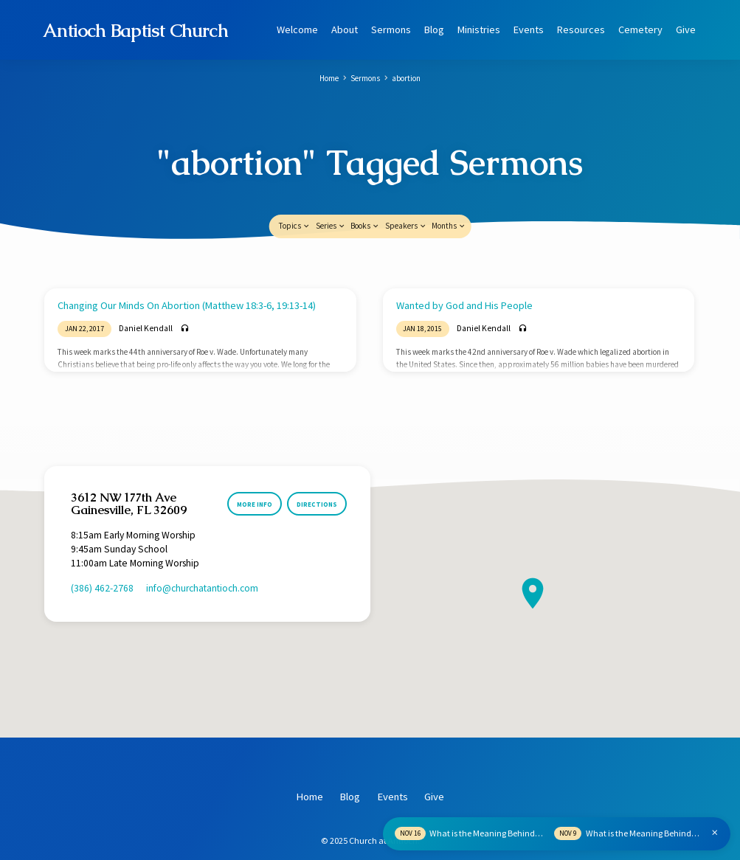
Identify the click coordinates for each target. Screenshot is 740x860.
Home (329, 78)
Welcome (297, 29)
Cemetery (640, 29)
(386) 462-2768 (102, 551)
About (344, 29)
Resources (581, 29)
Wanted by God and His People (464, 268)
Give (686, 29)
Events (528, 29)
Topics (295, 189)
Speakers (406, 189)
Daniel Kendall (146, 291)
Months (449, 189)
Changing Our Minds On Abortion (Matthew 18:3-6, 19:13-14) (187, 268)
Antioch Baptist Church (135, 30)
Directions (317, 466)
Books (365, 189)
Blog (434, 29)
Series (331, 189)
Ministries (478, 29)
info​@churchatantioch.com (202, 551)
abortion (406, 78)
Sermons (391, 29)
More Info (254, 466)
